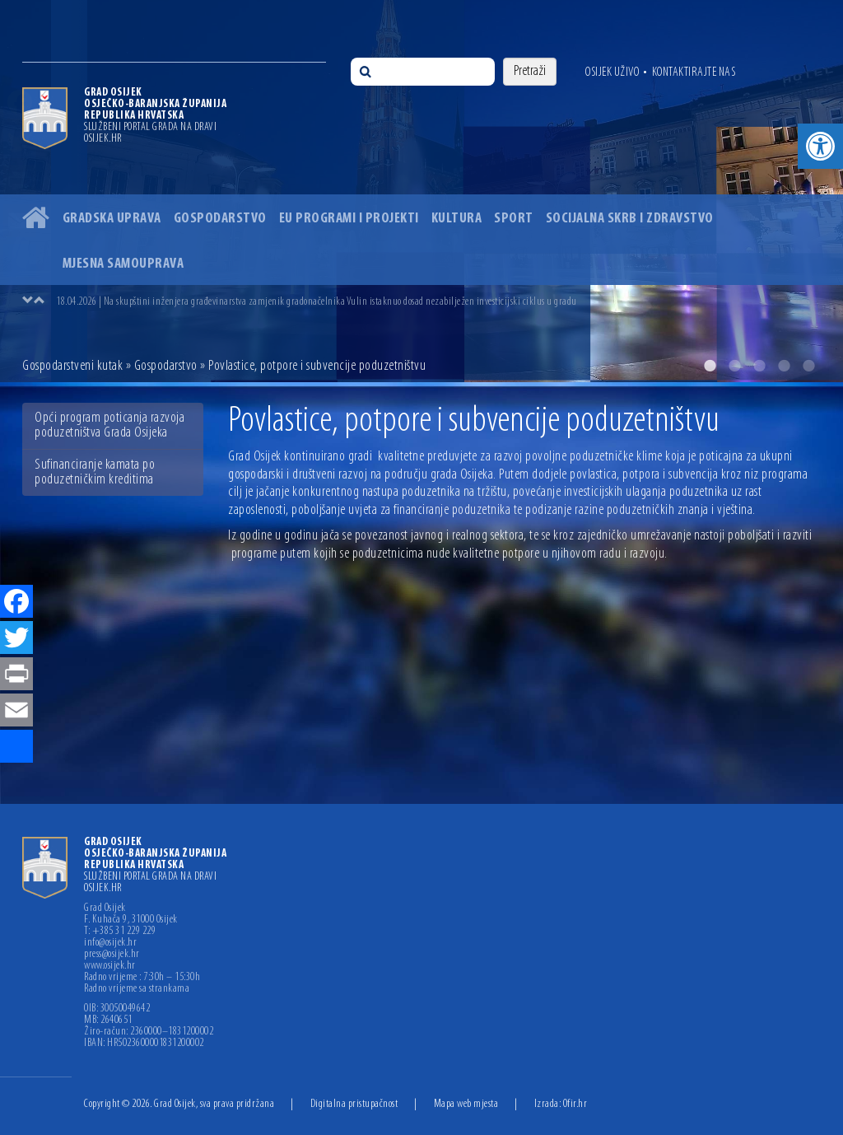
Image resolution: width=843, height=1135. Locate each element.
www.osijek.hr (110, 966)
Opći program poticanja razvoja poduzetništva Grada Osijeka (109, 425)
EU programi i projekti (349, 219)
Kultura (456, 219)
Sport (513, 219)
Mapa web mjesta (466, 1104)
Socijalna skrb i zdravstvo (630, 219)
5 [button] (808, 365)
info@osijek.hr (110, 943)
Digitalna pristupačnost (354, 1104)
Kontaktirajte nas (694, 72)
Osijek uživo (612, 72)
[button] (820, 146)
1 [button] (709, 365)
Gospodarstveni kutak (72, 366)
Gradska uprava (112, 219)
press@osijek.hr (112, 954)
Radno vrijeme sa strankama (136, 989)
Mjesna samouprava (123, 264)
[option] (421, 191)
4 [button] (783, 365)
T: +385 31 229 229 (120, 931)
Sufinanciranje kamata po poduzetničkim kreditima (95, 472)
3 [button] (759, 365)
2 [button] (734, 365)
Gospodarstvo (220, 219)
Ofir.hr (575, 1104)
